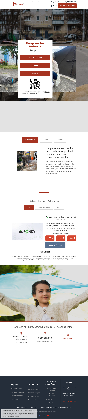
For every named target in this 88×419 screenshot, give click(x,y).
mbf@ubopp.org (67, 338)
